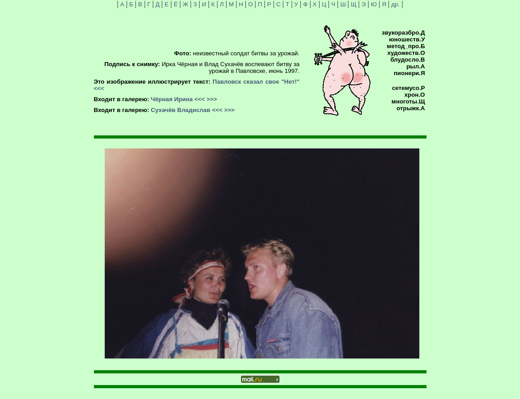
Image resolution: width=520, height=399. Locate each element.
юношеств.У (407, 39)
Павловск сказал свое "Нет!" (256, 81)
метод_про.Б (406, 46)
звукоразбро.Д (403, 32)
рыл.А (415, 66)
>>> (212, 99)
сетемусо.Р (408, 88)
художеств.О (406, 52)
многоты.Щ (408, 101)
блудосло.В (408, 59)
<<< (99, 88)
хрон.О (414, 94)
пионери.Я (409, 73)
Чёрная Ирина (172, 99)
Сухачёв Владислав (180, 110)
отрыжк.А (410, 108)
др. (395, 4)
